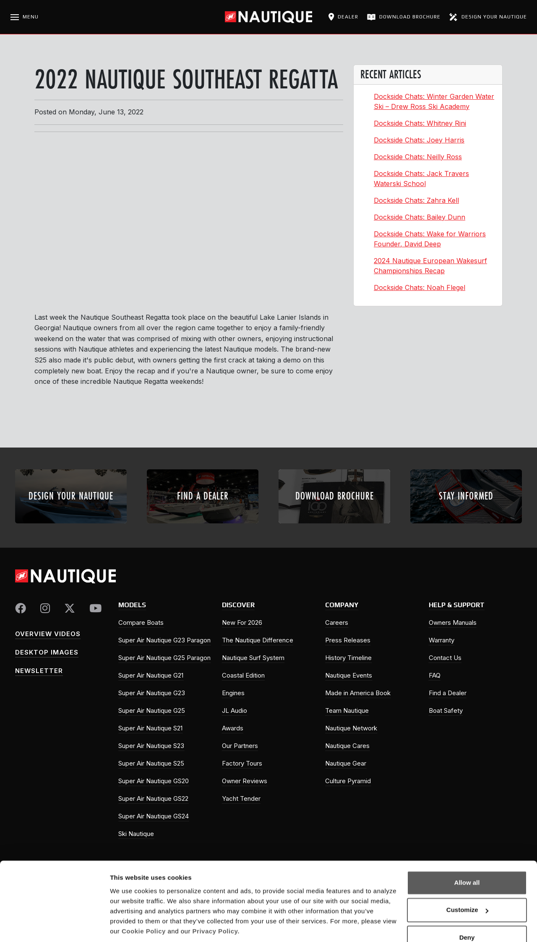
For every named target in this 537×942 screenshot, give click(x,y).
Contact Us (445, 658)
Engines (233, 693)
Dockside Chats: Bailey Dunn (419, 217)
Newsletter (39, 671)
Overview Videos (48, 634)
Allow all (467, 853)
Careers (336, 622)
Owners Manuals (453, 622)
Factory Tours (242, 763)
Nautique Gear (345, 763)
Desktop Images (46, 652)
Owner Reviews (244, 781)
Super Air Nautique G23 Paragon (164, 640)
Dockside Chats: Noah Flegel (419, 287)
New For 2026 (242, 622)
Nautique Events (348, 675)
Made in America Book (358, 693)
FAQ (435, 675)
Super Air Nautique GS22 (153, 798)
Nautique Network (351, 728)
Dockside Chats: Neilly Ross (418, 157)
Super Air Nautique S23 (151, 746)
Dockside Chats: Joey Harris (419, 140)
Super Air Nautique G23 (151, 693)
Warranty (441, 640)
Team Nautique (347, 710)
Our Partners (240, 746)
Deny (467, 908)
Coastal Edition (243, 675)
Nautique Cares (347, 746)
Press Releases (347, 640)
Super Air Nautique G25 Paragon (164, 658)
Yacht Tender (241, 798)
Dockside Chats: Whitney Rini (420, 123)
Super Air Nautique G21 (150, 675)
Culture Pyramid (348, 781)
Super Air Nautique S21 (150, 728)
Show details (129, 925)
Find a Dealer (448, 693)
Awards (232, 728)
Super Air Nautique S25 (151, 763)
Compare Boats (141, 622)
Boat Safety (446, 710)
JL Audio (234, 710)
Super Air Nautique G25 (151, 710)
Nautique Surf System (253, 658)
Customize (467, 881)
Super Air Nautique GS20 (153, 781)
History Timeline (348, 658)
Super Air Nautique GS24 (153, 816)
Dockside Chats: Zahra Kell (416, 200)
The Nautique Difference (257, 640)
